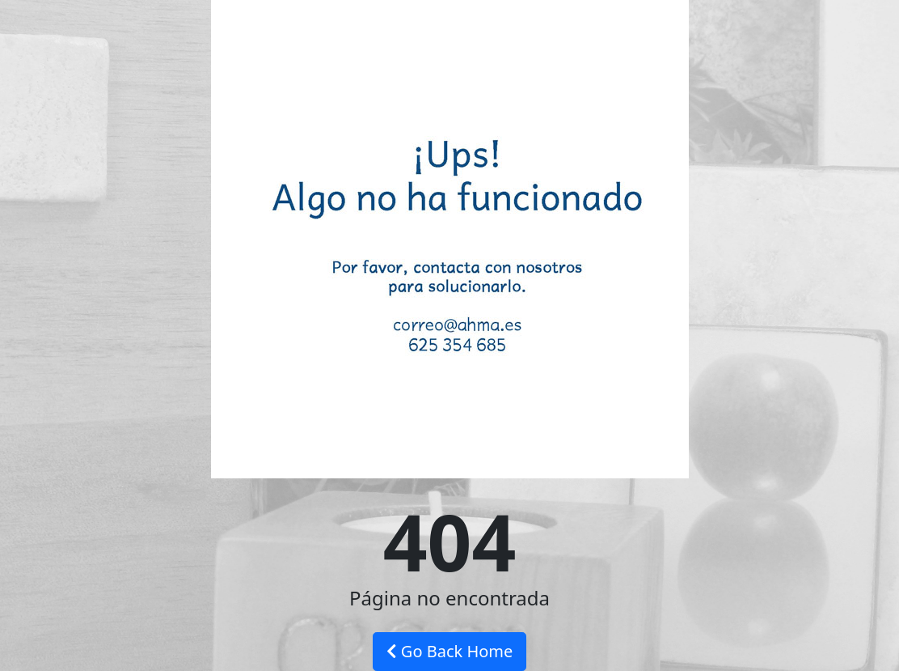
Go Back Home (449, 651)
